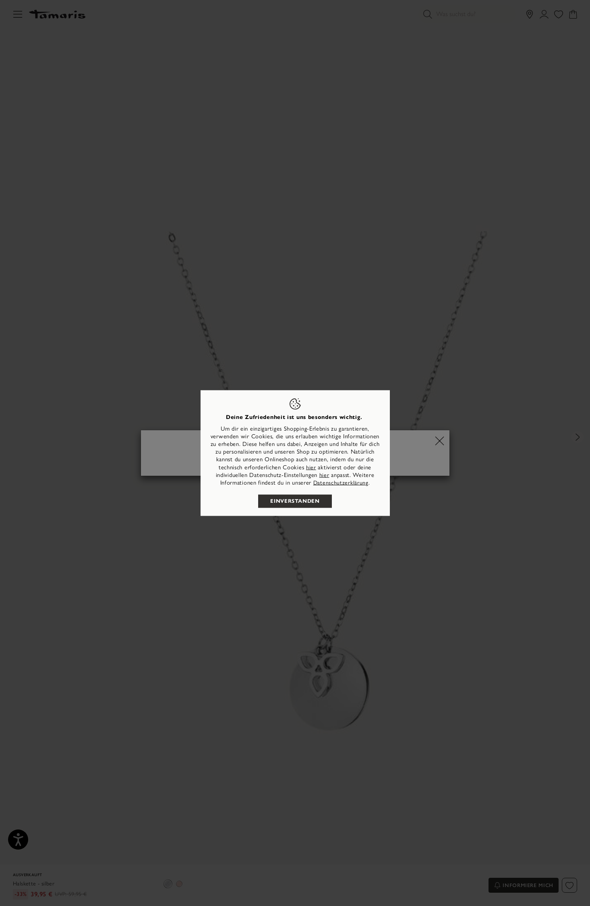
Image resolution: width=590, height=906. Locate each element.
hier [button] (324, 474)
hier (311, 467)
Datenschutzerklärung (340, 482)
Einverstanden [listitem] (294, 501)
